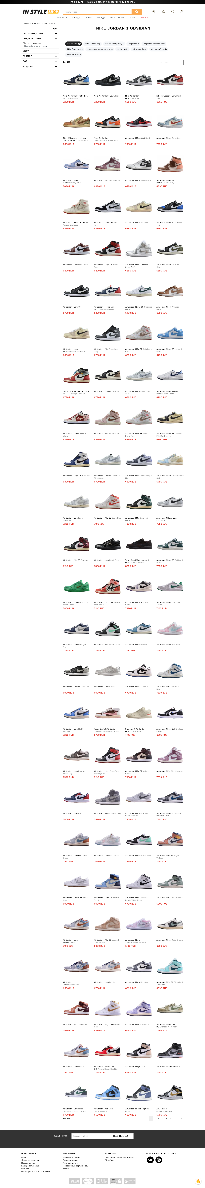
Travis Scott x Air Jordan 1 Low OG (137, 561)
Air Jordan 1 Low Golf (168, 603)
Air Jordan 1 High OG (106, 265)
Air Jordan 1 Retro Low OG (104, 308)
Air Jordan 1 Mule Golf (137, 138)
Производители (70, 1163)
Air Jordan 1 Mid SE (138, 350)
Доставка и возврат (30, 1160)
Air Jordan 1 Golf (72, 813)
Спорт (131, 18)
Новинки (62, 18)
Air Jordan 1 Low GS (75, 856)
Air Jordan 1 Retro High (76, 223)
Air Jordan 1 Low (168, 138)
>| (181, 1119)
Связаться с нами (71, 1157)
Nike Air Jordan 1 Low (106, 96)
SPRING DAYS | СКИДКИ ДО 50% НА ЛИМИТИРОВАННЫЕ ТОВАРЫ (102, 2)
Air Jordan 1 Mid (107, 180)
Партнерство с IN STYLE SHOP (35, 1171)
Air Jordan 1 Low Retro (168, 392)
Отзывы (25, 1168)
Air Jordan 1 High (106, 772)
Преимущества (28, 1163)
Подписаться (121, 1136)
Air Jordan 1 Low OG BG (166, 1025)
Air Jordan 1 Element (168, 1066)
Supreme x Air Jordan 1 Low (135, 730)
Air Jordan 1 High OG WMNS (165, 181)
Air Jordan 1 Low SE (106, 223)
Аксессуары (116, 18)
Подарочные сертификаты (75, 1166)
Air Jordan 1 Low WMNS (70, 941)
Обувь (88, 18)
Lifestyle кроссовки (33, 43)
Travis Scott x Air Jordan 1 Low (106, 730)
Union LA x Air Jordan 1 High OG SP (76, 392)
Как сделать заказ (30, 1166)
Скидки (144, 18)
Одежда (100, 18)
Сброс (55, 28)
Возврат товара (70, 1160)
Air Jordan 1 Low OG (138, 308)
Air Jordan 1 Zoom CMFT (107, 813)
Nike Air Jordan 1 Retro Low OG (75, 97)
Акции (66, 1168)
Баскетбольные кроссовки (36, 46)
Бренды (75, 18)
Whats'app (109, 1160)
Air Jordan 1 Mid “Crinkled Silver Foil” (136, 265)
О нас (24, 1157)
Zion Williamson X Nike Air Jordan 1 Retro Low (75, 139)
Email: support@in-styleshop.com (119, 1157)
